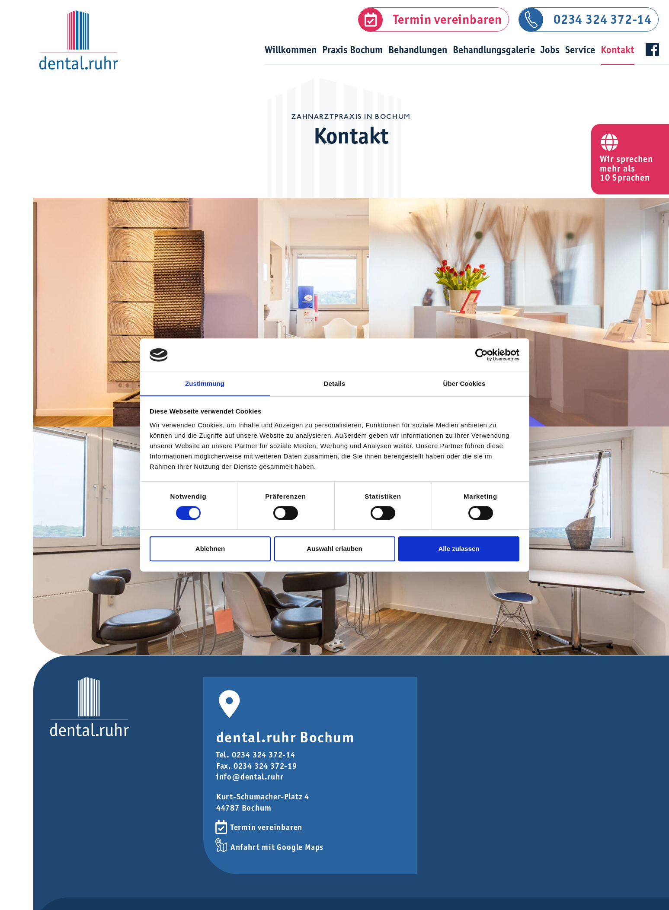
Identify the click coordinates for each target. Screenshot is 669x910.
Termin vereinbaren (447, 19)
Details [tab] (335, 383)
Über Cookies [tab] (464, 383)
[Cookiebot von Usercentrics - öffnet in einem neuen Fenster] (481, 354)
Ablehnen (210, 549)
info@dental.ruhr (250, 782)
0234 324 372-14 (603, 19)
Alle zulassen (458, 549)
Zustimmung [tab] (204, 383)
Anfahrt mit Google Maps (276, 852)
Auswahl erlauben (334, 549)
